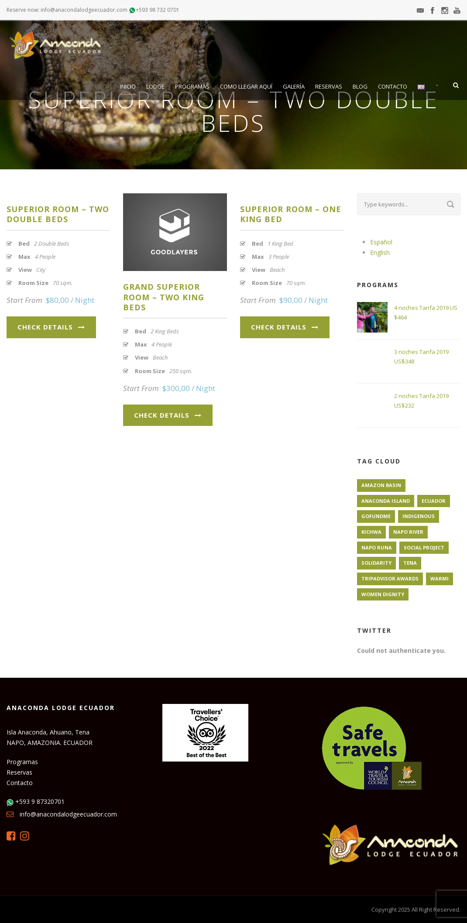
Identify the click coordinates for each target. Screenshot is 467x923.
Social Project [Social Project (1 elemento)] (424, 547)
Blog (360, 86)
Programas (192, 86)
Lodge (155, 86)
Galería (294, 86)
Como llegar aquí (246, 86)
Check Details (51, 327)
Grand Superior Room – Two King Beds (163, 296)
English (380, 252)
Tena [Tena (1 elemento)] (410, 562)
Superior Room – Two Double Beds (58, 214)
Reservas (328, 86)
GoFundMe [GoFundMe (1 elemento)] (376, 516)
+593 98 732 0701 (157, 10)
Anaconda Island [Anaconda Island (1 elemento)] (385, 501)
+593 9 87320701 (40, 801)
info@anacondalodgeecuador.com (68, 814)
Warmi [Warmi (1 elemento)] (439, 578)
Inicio (128, 86)
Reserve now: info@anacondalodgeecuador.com (67, 10)
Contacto (392, 86)
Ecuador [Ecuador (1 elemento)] (434, 501)
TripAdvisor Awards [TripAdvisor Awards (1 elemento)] (390, 578)
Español (381, 242)
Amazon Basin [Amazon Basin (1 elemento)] (381, 485)
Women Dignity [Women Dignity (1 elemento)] (382, 594)
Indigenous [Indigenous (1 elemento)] (418, 516)
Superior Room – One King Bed (290, 214)
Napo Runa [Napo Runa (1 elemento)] (376, 547)
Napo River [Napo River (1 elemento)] (408, 531)
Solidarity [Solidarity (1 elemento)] (376, 562)
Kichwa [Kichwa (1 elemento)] (371, 531)
